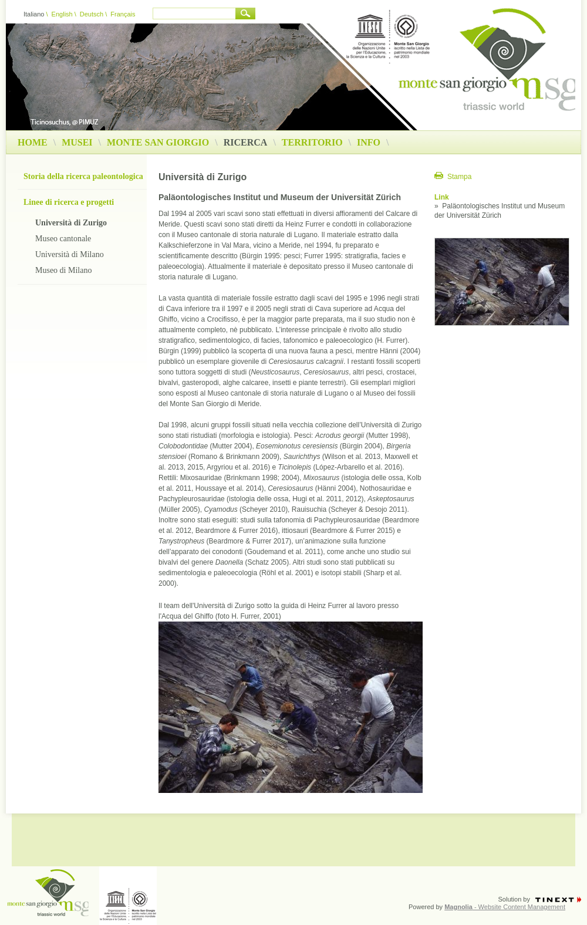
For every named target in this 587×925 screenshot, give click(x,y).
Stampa (459, 177)
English (62, 14)
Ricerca (250, 142)
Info (368, 142)
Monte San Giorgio (158, 142)
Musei (77, 142)
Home (33, 142)
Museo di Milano (63, 270)
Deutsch (91, 14)
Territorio (312, 142)
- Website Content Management (504, 906)
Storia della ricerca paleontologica (83, 176)
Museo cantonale (63, 238)
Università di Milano (69, 254)
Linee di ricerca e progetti (68, 202)
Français (122, 14)
